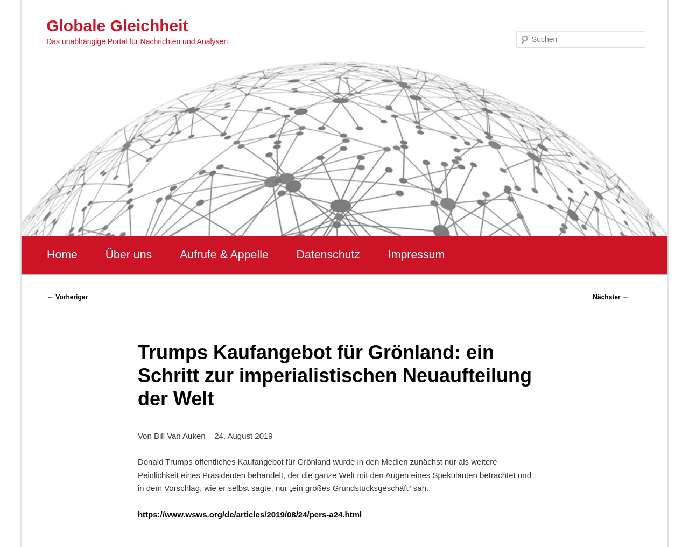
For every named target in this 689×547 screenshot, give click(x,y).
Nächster (611, 297)
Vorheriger (67, 297)
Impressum (416, 254)
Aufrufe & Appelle (224, 254)
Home (62, 254)
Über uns (129, 254)
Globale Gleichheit (117, 25)
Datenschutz (328, 254)
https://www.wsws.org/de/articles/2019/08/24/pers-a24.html (250, 514)
